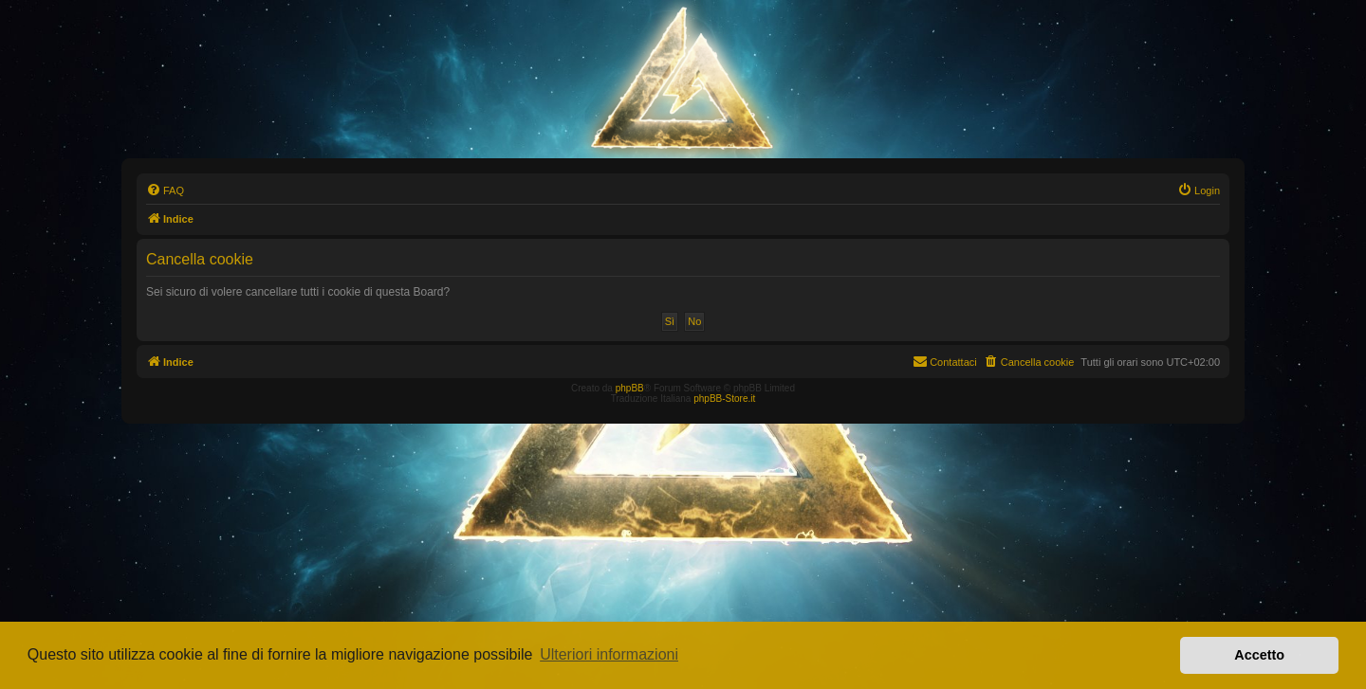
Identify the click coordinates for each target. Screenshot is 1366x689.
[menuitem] (165, 190)
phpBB (630, 388)
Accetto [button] (1259, 654)
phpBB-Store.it (724, 398)
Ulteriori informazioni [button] (609, 654)
